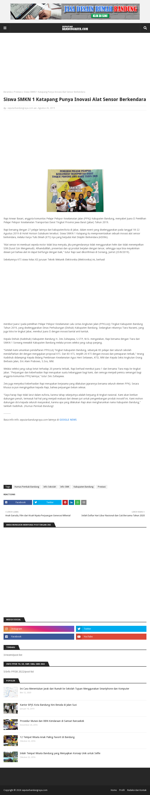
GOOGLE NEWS (68, 419)
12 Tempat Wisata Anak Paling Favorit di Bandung (47, 737)
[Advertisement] (75, 63)
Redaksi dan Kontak (136, 790)
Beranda (8, 92)
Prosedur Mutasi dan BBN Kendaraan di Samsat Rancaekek (52, 721)
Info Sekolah (49, 487)
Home (114, 790)
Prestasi (18, 92)
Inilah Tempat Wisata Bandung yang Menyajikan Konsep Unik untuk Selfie (60, 753)
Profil (122, 790)
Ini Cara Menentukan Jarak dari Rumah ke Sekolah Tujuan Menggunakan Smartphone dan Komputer (74, 688)
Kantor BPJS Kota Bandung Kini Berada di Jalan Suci (48, 704)
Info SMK (64, 487)
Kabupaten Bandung (83, 487)
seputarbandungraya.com (20, 108)
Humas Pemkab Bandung (27, 487)
